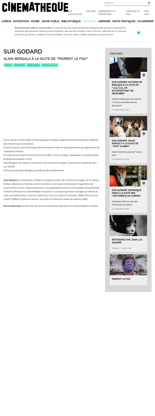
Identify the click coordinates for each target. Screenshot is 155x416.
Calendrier (145, 21)
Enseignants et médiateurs (107, 12)
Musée (35, 21)
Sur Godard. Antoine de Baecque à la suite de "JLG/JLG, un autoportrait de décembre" (127, 87)
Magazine (89, 21)
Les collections (75, 12)
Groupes (91, 11)
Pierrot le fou (121, 278)
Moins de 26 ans (132, 12)
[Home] (35, 9)
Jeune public (50, 21)
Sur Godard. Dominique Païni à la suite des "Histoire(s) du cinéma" (126, 193)
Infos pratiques (123, 21)
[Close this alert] (138, 32)
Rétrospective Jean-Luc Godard (127, 241)
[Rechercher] (149, 3)
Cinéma (6, 21)
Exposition (21, 21)
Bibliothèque (71, 21)
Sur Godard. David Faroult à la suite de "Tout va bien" (125, 143)
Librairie (104, 21)
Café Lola (146, 12)
